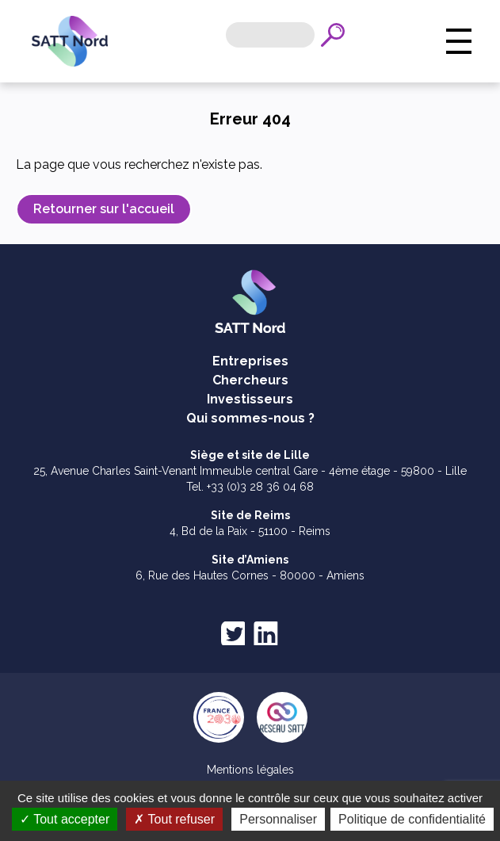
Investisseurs (250, 399)
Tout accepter (148, 819)
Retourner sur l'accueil (103, 208)
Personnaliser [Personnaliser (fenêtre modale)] (363, 819)
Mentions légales (250, 769)
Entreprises (250, 361)
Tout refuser (259, 819)
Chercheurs (250, 380)
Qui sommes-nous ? (250, 418)
